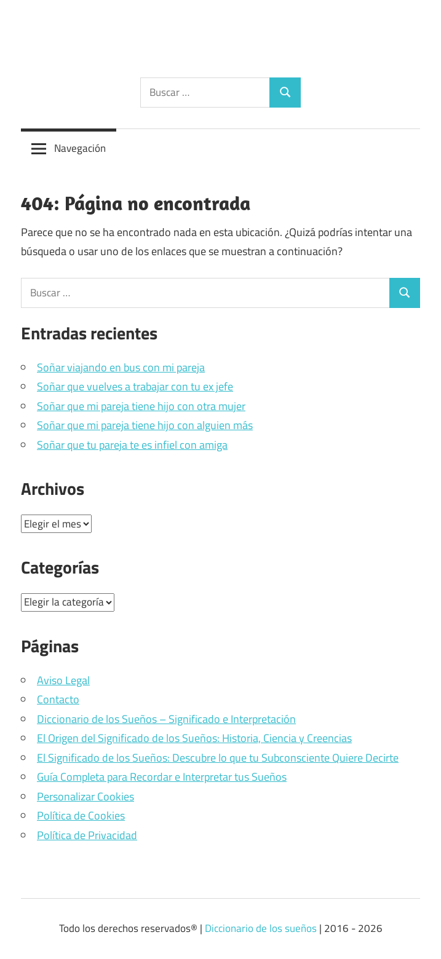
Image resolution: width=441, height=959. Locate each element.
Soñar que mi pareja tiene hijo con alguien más (145, 425)
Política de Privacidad (87, 835)
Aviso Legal (63, 680)
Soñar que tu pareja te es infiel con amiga (132, 444)
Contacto (58, 699)
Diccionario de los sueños (261, 928)
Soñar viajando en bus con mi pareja (121, 367)
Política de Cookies (81, 815)
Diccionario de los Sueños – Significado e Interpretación (166, 719)
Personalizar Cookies (85, 796)
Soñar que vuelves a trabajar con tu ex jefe (135, 386)
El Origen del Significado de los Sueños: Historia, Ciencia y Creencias (194, 738)
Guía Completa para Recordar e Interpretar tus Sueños (162, 776)
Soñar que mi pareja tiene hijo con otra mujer (141, 406)
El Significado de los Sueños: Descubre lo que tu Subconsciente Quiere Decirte (218, 757)
